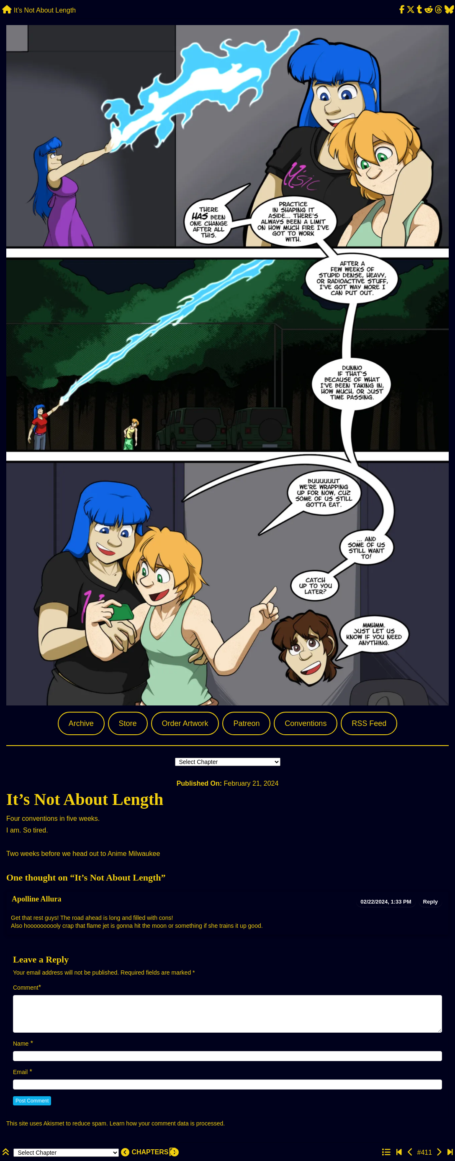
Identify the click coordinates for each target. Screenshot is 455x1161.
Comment (26, 987)
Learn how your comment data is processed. (167, 1123)
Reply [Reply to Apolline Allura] (430, 902)
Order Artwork (185, 723)
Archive (81, 723)
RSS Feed (369, 723)
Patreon (246, 723)
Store (128, 723)
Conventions (305, 723)
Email (20, 1072)
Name (20, 1043)
